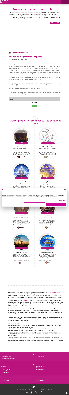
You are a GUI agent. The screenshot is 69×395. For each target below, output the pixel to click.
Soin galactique (47, 182)
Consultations (17, 5)
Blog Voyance (5, 380)
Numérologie (48, 5)
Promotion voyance (6, 369)
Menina (47, 157)
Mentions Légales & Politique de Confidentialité (41, 389)
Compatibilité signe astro (47, 252)
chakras (53, 15)
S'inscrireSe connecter (65, 2)
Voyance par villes (40, 356)
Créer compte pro (40, 368)
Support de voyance (6, 356)
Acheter (34, 106)
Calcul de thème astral (47, 146)
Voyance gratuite (6, 372)
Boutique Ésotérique (7, 368)
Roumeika (21, 157)
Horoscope (39, 5)
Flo (47, 262)
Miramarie (21, 227)
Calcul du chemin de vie (47, 217)
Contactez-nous (40, 380)
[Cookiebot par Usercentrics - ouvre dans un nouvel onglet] (60, 189)
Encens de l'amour (21, 146)
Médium (24, 5)
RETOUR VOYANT (55, 22)
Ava (47, 227)
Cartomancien (56, 5)
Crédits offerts (5, 371)
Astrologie (32, 5)
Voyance (8, 5)
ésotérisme (23, 300)
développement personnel (53, 292)
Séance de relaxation (21, 252)
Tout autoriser (56, 204)
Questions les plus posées (8, 358)
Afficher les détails (62, 200)
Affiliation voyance (40, 369)
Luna (21, 262)
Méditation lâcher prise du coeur (21, 217)
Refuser (34, 204)
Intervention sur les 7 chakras (21, 182)
